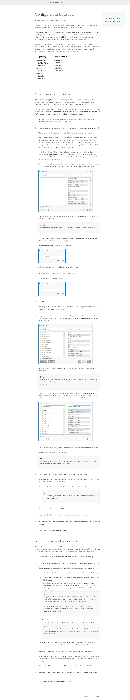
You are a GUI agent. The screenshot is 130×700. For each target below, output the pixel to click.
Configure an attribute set (111, 18)
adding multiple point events (72, 100)
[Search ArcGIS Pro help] (63, 2)
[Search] (81, 2)
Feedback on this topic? (92, 696)
